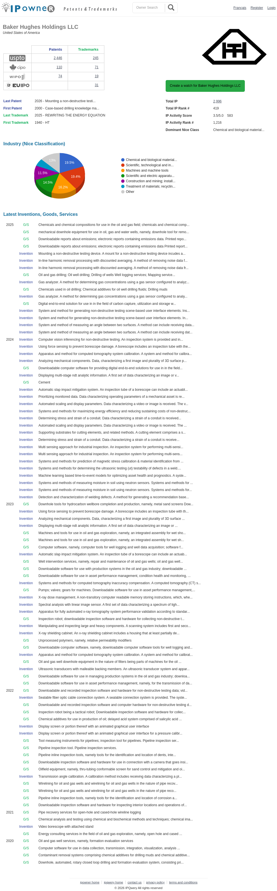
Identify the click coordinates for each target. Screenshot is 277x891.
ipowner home (89, 882)
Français (239, 8)
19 (96, 76)
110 (59, 67)
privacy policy (155, 882)
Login (271, 8)
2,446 (58, 58)
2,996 (217, 101)
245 (95, 58)
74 (60, 76)
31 (96, 85)
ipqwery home (113, 882)
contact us (135, 882)
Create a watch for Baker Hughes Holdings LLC (205, 86)
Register (257, 8)
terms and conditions (183, 882)
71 (96, 67)
